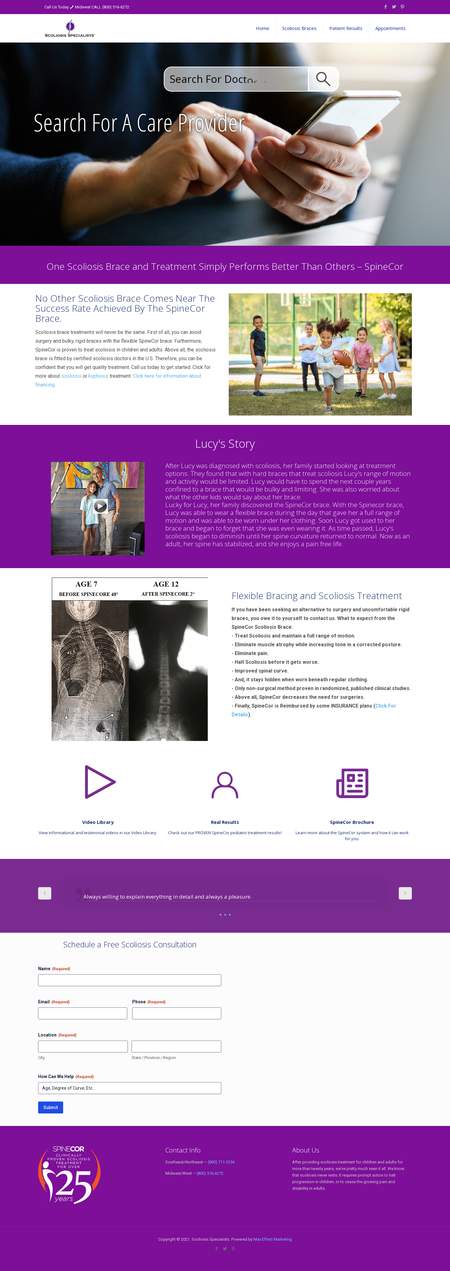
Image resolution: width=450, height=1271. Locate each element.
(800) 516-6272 (210, 1173)
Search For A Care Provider (139, 122)
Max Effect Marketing (272, 1239)
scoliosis (23, 376)
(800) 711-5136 (221, 1162)
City (41, 1057)
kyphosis (50, 376)
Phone (149, 1002)
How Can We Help (66, 1077)
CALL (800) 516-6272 (110, 7)
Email (54, 1002)
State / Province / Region (154, 1057)
